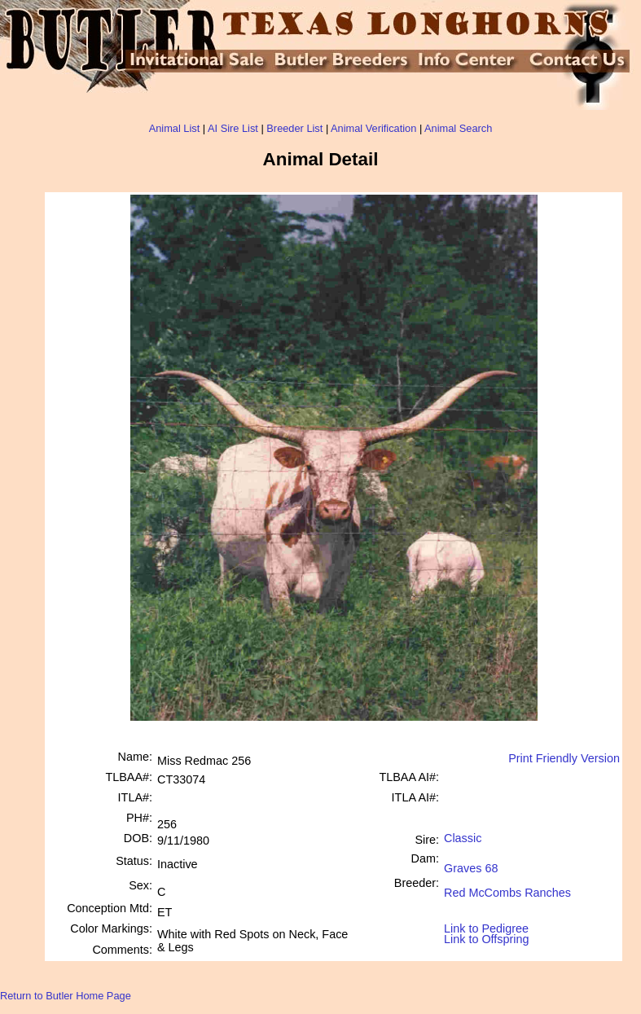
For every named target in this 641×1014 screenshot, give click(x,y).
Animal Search (458, 128)
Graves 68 (471, 862)
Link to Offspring (486, 935)
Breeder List (294, 128)
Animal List (174, 128)
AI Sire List (233, 128)
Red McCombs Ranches (507, 886)
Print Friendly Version (564, 758)
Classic (462, 838)
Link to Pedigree (486, 927)
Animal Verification (373, 128)
